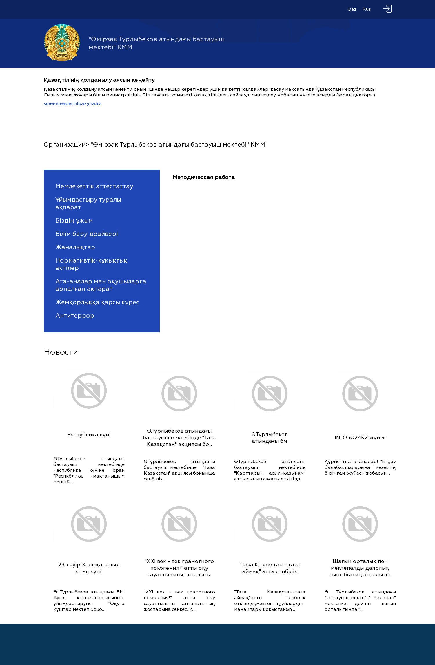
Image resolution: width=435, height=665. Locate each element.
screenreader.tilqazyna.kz (72, 104)
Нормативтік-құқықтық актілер (91, 264)
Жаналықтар (75, 247)
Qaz (352, 9)
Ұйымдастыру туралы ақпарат (88, 203)
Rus (367, 9)
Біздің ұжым (74, 220)
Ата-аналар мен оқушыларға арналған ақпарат (100, 285)
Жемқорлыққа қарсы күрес (97, 302)
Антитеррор (74, 315)
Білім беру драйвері (86, 234)
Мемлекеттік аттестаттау (94, 186)
